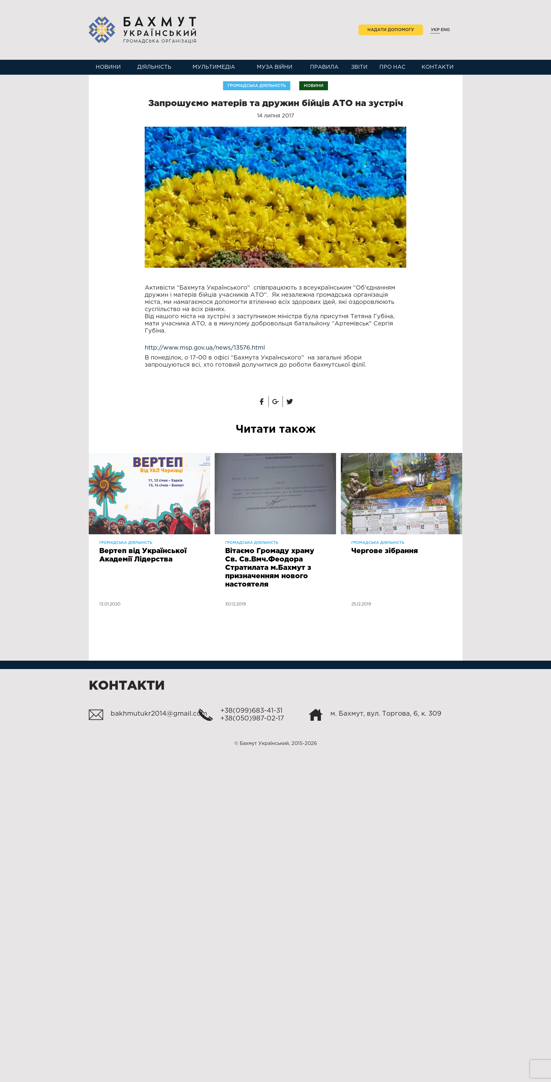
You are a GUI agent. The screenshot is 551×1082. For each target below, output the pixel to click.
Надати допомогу (390, 30)
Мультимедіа (214, 67)
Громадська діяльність (257, 86)
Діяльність (154, 67)
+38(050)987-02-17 (252, 719)
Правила (324, 67)
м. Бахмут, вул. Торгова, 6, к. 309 (385, 714)
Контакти (438, 67)
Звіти (359, 67)
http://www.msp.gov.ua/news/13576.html (205, 348)
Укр (435, 30)
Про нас (392, 67)
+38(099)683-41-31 (251, 711)
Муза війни (274, 67)
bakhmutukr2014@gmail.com (159, 714)
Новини (108, 67)
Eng (445, 30)
